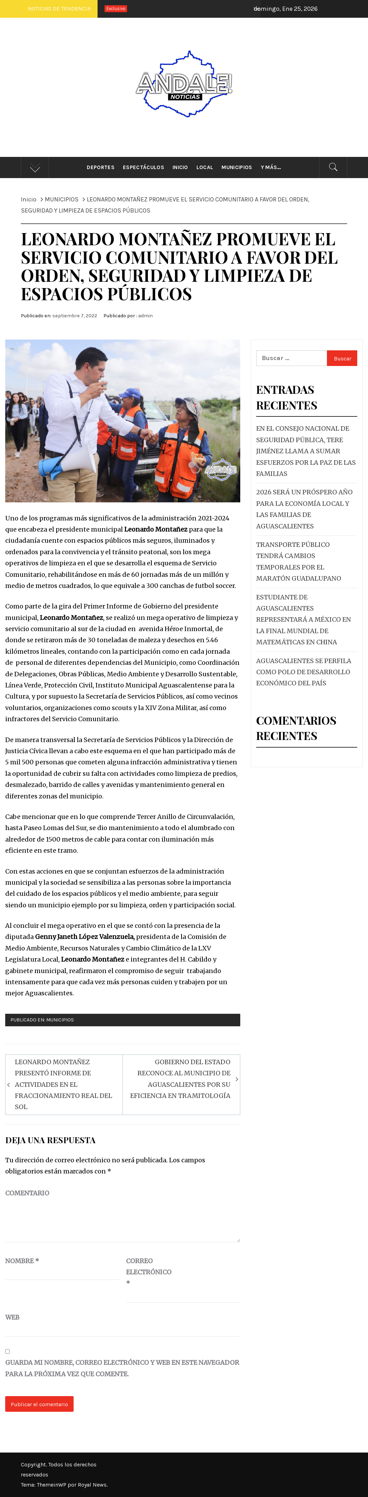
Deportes (101, 167)
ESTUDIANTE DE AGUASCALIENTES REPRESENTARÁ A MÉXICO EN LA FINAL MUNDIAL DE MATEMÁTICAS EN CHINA (303, 619)
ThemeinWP (52, 1484)
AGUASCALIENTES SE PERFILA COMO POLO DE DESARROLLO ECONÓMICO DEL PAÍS (303, 672)
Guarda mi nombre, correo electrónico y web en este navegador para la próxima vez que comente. (122, 1368)
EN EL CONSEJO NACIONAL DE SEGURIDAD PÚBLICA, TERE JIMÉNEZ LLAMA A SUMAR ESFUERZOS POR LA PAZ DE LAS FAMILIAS (306, 451)
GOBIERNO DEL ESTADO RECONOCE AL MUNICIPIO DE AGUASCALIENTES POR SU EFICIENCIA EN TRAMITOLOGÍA (180, 1079)
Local (205, 167)
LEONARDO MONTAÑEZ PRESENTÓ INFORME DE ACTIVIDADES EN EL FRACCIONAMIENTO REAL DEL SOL (63, 1084)
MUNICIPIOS (60, 1020)
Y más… (271, 167)
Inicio (180, 167)
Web (12, 1317)
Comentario (27, 1193)
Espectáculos (143, 167)
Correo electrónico (143, 1272)
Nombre (22, 1261)
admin (145, 316)
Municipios (236, 167)
